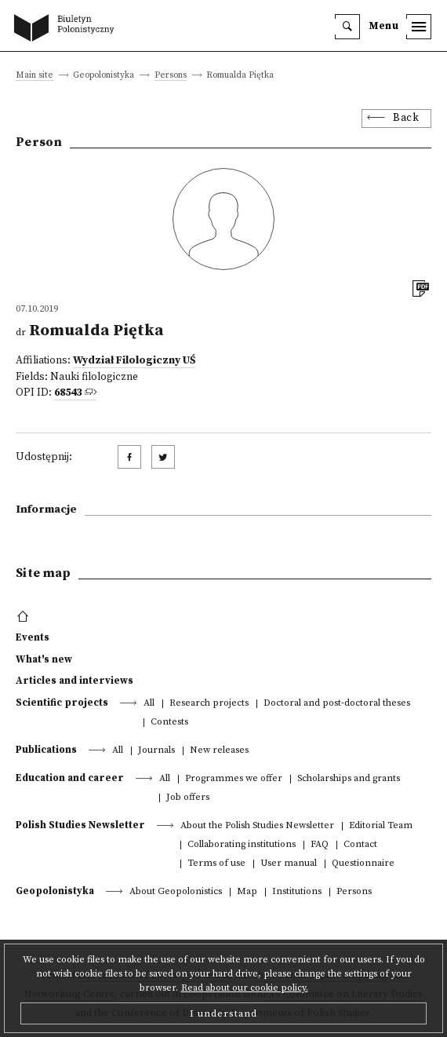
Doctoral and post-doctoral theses (336, 703)
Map (247, 892)
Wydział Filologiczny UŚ (134, 360)
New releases (219, 751)
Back (406, 118)
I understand (223, 1013)
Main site (34, 76)
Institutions (297, 892)
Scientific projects (62, 702)
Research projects (209, 703)
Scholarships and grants (348, 779)
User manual (288, 864)
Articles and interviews (74, 680)
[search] (347, 26)
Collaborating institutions (241, 845)
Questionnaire (363, 864)
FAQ (320, 845)
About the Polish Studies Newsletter (257, 826)
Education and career (70, 778)
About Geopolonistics (175, 892)
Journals (156, 751)
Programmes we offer (233, 779)
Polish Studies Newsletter (80, 825)
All (149, 703)
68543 (68, 393)
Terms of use (216, 864)
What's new (44, 659)
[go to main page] (67, 29)
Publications (46, 749)
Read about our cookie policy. (244, 988)
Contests (169, 722)
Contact (360, 845)
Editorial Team (380, 826)
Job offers (187, 798)
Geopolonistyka (55, 891)
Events (32, 637)
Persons (170, 76)
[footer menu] (25, 617)
